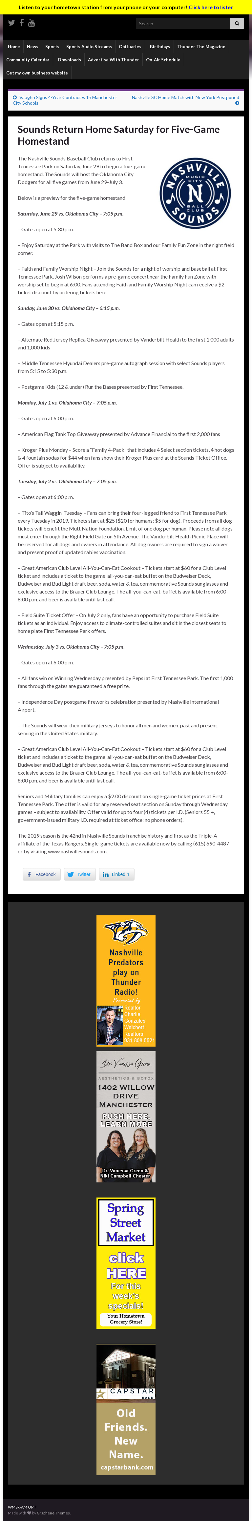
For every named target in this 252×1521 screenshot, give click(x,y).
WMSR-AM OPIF (22, 1507)
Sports (52, 46)
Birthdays (159, 46)
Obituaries (130, 46)
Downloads (69, 59)
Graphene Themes (53, 1513)
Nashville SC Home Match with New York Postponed (185, 97)
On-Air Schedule (163, 59)
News (32, 46)
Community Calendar (28, 59)
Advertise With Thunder (113, 59)
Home (13, 46)
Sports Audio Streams (89, 46)
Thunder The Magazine (201, 46)
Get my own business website (37, 72)
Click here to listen (211, 7)
